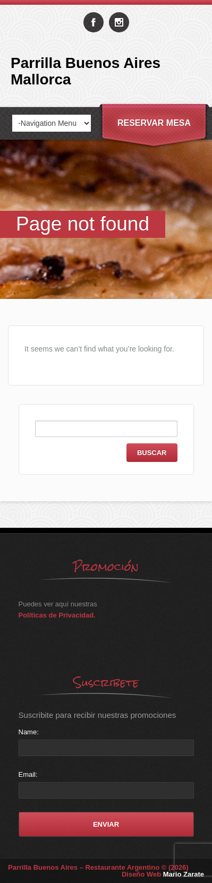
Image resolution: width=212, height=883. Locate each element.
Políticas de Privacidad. (57, 615)
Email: (28, 774)
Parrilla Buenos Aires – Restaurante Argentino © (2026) (98, 867)
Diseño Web (163, 874)
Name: (29, 732)
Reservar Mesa (154, 122)
